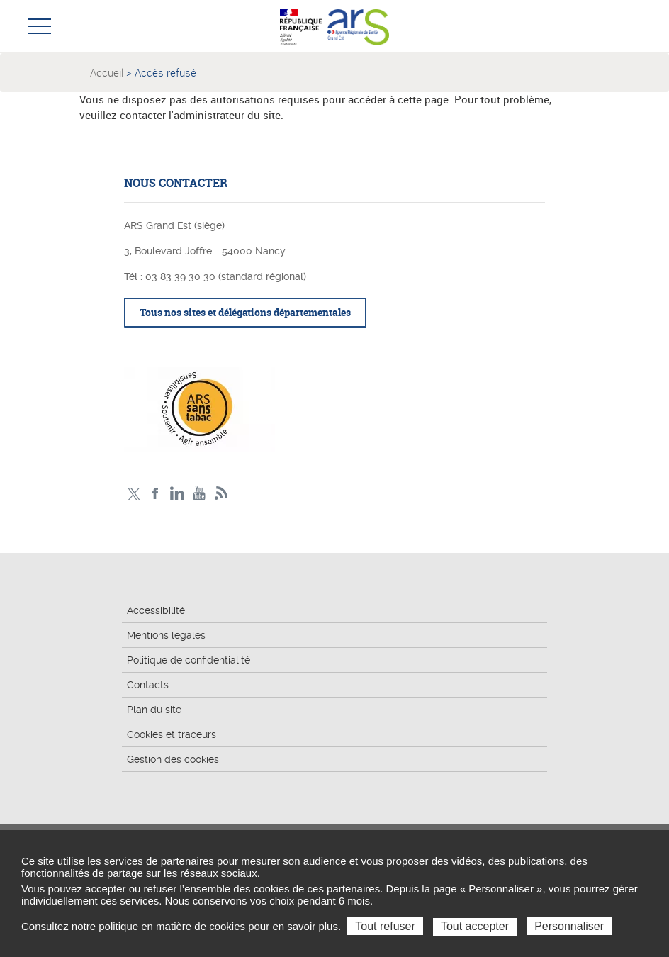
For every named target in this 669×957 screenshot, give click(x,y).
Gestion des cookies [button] (173, 759)
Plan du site (154, 709)
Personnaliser (569, 926)
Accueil (106, 72)
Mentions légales (166, 635)
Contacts (148, 684)
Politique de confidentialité (188, 660)
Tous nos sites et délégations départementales (245, 312)
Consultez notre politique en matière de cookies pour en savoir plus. (182, 926)
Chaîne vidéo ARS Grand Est (199, 493)
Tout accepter (475, 926)
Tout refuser (385, 926)
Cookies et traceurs (171, 734)
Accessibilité (156, 610)
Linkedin (177, 493)
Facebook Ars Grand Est (155, 493)
